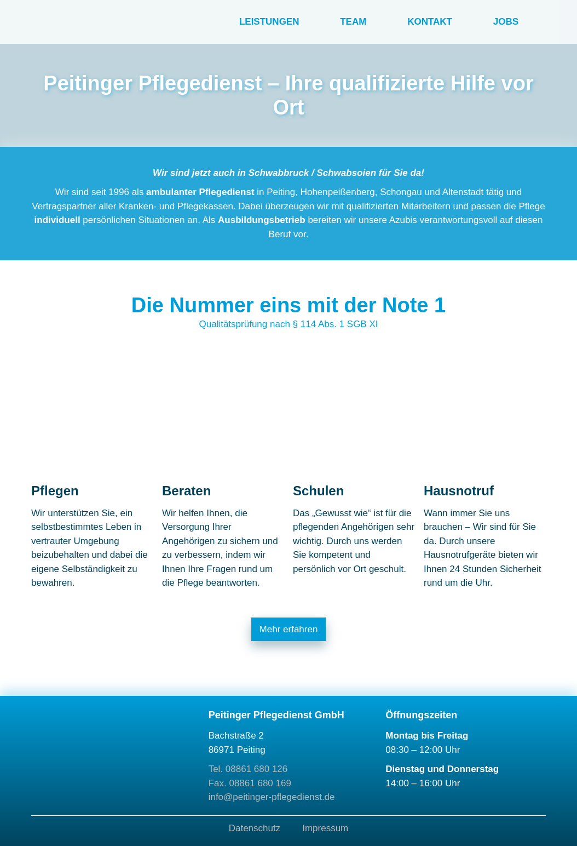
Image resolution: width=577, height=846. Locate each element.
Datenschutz (255, 828)
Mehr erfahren (288, 629)
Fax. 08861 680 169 (250, 783)
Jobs (505, 21)
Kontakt (429, 21)
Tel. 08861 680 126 (248, 769)
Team (353, 21)
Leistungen (269, 21)
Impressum (325, 828)
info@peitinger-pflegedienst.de (272, 797)
